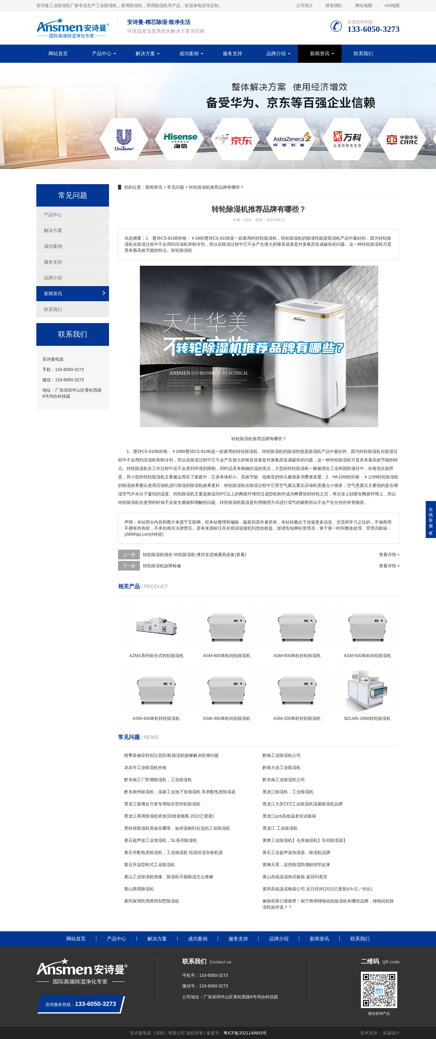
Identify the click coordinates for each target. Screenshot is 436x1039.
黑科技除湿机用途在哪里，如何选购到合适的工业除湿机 (177, 828)
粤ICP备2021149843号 (245, 1033)
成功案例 (189, 53)
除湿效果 (130, 485)
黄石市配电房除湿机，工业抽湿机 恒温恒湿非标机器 (173, 852)
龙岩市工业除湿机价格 (145, 767)
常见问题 (175, 187)
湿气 (292, 502)
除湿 (274, 451)
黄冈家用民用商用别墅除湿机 (151, 901)
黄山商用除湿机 (139, 888)
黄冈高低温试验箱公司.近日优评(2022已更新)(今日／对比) (317, 888)
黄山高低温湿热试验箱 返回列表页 (295, 876)
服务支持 (232, 53)
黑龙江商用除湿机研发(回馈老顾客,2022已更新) (169, 816)
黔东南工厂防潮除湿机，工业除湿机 (158, 779)
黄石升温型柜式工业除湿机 (149, 864)
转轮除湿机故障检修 (162, 565)
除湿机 (251, 451)
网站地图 (363, 5)
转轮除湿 (338, 459)
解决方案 (145, 53)
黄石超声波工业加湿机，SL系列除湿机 (160, 840)
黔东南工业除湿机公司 (284, 779)
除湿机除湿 (238, 502)
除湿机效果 (200, 485)
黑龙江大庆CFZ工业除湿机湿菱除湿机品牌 (303, 803)
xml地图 (392, 5)
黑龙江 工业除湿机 (280, 828)
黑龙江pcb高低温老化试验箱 (289, 816)
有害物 (353, 502)
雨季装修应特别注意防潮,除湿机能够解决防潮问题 (171, 755)
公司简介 (304, 5)
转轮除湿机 (370, 451)
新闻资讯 (319, 53)
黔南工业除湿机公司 (282, 755)
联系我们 (363, 53)
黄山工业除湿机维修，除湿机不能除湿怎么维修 (168, 876)
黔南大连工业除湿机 (282, 767)
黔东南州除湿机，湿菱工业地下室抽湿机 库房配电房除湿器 (180, 791)
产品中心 (101, 53)
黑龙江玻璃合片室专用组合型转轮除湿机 (162, 803)
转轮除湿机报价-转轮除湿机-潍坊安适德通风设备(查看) (194, 554)
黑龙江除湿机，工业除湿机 (288, 791)
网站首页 (58, 53)
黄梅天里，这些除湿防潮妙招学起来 (296, 864)
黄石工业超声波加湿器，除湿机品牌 (296, 852)
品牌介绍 (276, 53)
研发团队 (333, 5)
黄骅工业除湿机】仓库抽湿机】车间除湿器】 (305, 840)
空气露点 (287, 485)
